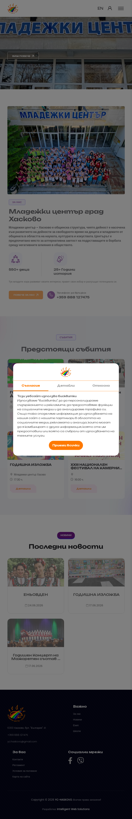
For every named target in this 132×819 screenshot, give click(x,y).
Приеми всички (65, 445)
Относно (101, 385)
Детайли (66, 385)
